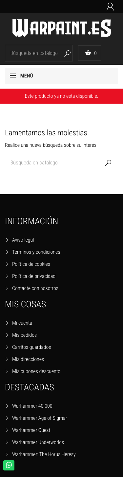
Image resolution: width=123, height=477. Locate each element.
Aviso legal (23, 240)
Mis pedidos (24, 335)
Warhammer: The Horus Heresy (44, 454)
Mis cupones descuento (36, 371)
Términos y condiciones (36, 252)
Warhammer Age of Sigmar (39, 418)
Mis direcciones (28, 359)
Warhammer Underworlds (38, 442)
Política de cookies (31, 264)
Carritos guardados (31, 347)
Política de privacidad (33, 276)
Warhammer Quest (31, 430)
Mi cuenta (22, 323)
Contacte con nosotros (35, 288)
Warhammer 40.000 (32, 406)
